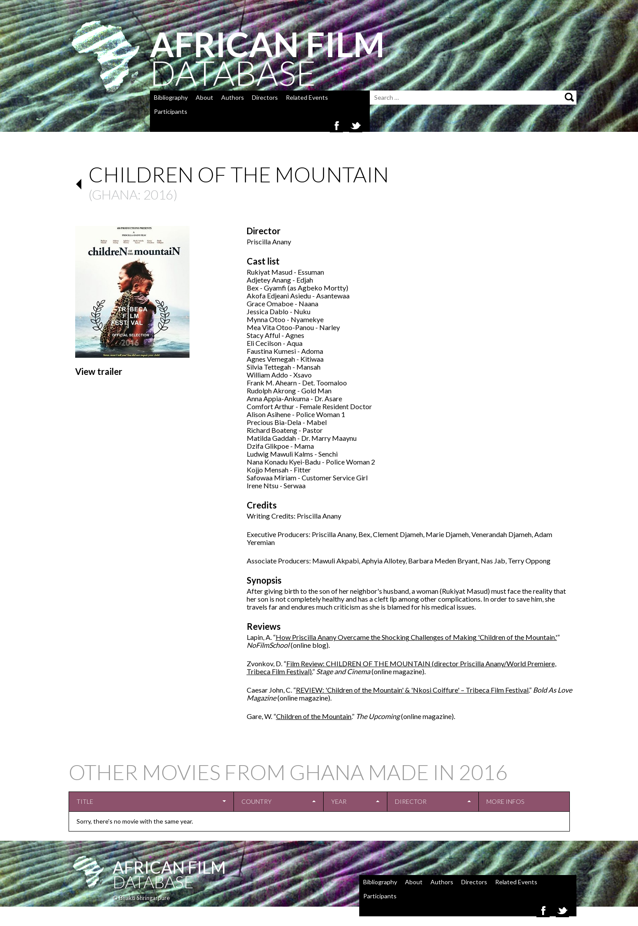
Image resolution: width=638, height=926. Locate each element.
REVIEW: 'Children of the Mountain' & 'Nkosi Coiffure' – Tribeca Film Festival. (412, 690)
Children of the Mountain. (314, 716)
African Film (169, 867)
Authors (232, 97)
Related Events (307, 97)
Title (85, 801)
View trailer (98, 371)
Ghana (115, 194)
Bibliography (171, 97)
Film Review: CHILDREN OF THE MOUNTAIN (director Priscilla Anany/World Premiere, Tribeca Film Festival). (401, 667)
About (204, 97)
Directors (265, 97)
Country (256, 801)
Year (338, 801)
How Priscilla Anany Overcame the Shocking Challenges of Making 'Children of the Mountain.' (416, 637)
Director (411, 801)
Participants (170, 111)
